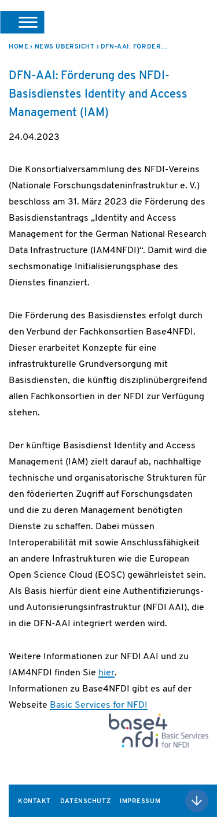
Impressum (140, 801)
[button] (22, 22)
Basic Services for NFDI (99, 705)
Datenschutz (85, 801)
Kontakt (34, 801)
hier (106, 673)
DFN (193, 22)
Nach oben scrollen (196, 800)
